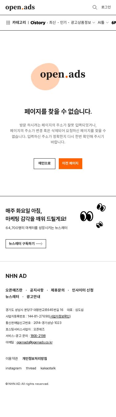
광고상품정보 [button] (81, 22)
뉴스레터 (12, 296)
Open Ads (20, 7)
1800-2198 (38, 336)
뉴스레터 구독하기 (25, 243)
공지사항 (37, 290)
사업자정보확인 (60, 316)
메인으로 (44, 163)
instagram (14, 368)
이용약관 (12, 358)
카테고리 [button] (16, 22)
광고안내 (33, 296)
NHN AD (16, 276)
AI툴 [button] (101, 22)
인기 (63, 22)
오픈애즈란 (14, 290)
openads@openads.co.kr (35, 342)
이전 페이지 (70, 163)
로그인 (106, 7)
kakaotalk (48, 368)
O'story (38, 22)
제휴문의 (58, 290)
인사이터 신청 (82, 290)
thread (31, 368)
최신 (52, 22)
